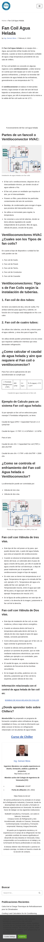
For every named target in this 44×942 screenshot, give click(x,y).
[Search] (19, 892)
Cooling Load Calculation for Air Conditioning (19, 913)
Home (4, 21)
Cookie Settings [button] (9, 936)
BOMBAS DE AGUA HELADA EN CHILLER (22, 700)
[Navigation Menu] (39, 6)
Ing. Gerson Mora (10, 38)
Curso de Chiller (22, 736)
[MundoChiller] (6, 6)
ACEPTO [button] (22, 936)
